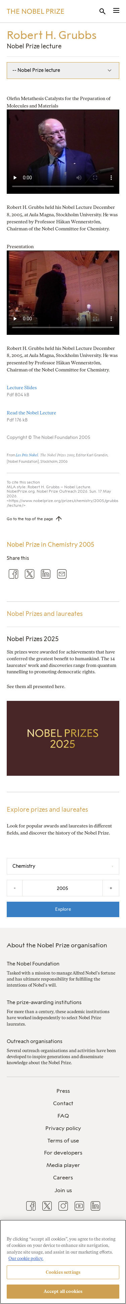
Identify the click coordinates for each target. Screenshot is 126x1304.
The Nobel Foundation (33, 964)
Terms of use (63, 1140)
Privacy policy (63, 1128)
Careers (63, 1177)
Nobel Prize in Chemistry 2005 (50, 544)
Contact (63, 1103)
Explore (63, 909)
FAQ (63, 1116)
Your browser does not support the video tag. (63, 151)
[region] (63, 1262)
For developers (63, 1153)
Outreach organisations (34, 1041)
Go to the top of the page (30, 518)
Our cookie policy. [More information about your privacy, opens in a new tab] (25, 1258)
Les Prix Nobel (27, 455)
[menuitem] (63, 1091)
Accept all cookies (63, 1291)
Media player (63, 1165)
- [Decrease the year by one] (14, 888)
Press (63, 1091)
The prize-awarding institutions (44, 1002)
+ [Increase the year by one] (111, 888)
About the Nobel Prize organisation (57, 945)
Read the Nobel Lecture (31, 413)
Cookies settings (63, 1272)
